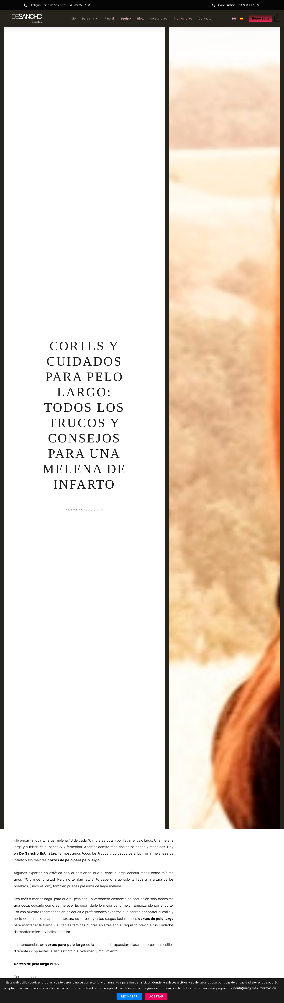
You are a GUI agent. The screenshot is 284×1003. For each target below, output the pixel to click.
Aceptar (156, 996)
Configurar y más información (254, 988)
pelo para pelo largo (82, 860)
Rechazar (129, 996)
